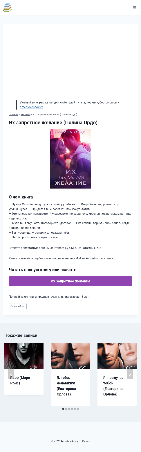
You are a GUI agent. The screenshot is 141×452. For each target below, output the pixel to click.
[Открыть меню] (134, 7)
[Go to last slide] (11, 374)
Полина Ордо (17, 306)
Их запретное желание (70, 281)
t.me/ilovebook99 (31, 107)
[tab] (63, 409)
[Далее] (130, 374)
